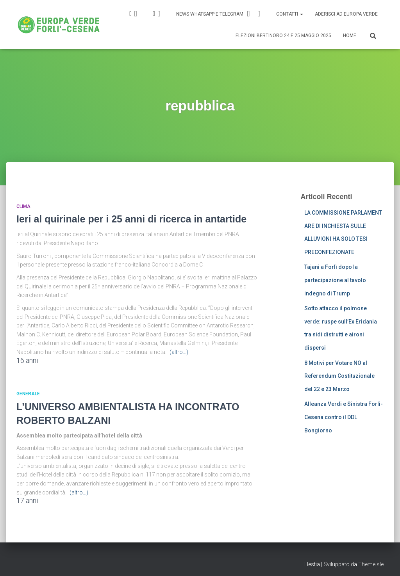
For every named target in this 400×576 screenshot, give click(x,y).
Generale (28, 393)
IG (135, 14)
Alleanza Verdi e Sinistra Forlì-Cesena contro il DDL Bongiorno (343, 417)
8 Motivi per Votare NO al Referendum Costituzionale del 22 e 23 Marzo (339, 376)
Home (349, 35)
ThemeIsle (371, 564)
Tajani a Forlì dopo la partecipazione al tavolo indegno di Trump (335, 280)
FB (159, 14)
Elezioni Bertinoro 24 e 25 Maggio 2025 (283, 35)
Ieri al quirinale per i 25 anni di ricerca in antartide (131, 218)
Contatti (289, 14)
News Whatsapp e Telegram (219, 14)
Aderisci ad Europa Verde (346, 14)
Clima (23, 206)
